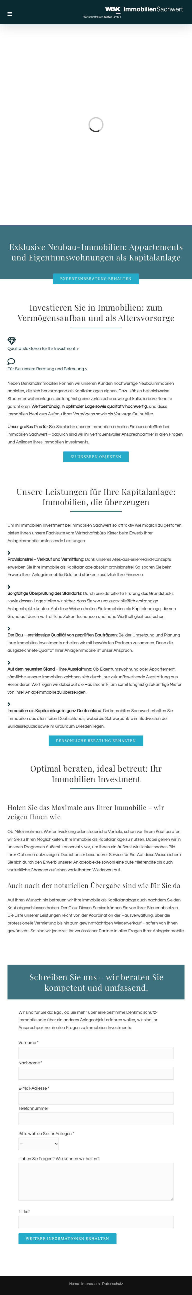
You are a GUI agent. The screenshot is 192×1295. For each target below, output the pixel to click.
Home (74, 1284)
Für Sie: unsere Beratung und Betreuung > (47, 369)
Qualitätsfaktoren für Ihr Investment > (43, 348)
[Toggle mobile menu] (10, 14)
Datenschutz (112, 1284)
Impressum (90, 1284)
